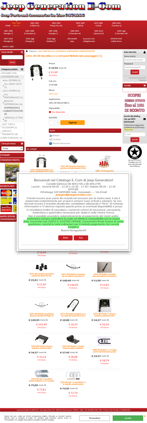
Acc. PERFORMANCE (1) (13, 91)
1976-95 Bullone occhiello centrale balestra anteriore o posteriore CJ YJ (104, 270)
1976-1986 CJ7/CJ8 (87, 24)
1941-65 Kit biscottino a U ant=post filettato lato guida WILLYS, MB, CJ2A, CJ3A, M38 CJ (41, 166)
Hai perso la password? (137, 73)
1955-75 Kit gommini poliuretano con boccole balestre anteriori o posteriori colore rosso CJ (104, 167)
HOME (7, 26)
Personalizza (94, 418)
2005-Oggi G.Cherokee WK (55, 32)
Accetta (128, 418)
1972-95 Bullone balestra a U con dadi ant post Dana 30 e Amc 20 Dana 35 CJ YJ (73, 310)
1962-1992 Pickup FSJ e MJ (55, 24)
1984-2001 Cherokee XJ (103, 24)
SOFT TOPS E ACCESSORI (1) (9, 121)
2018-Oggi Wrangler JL (87, 32)
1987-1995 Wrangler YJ (118, 24)
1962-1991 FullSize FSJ (39, 24)
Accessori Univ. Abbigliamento (134, 32)
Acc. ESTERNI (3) (12, 76)
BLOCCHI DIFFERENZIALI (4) (13, 98)
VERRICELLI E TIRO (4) (13, 114)
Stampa (55, 131)
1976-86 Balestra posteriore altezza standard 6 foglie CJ (41, 310)
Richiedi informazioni (61, 139)
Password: (128, 59)
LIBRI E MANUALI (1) (12, 133)
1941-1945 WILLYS (23, 24)
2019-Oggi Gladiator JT (102, 32)
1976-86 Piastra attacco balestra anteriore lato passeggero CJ (41, 342)
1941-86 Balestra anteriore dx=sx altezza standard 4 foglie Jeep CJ (73, 270)
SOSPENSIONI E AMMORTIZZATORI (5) (13, 106)
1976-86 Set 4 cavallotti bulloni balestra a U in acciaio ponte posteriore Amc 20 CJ (41, 375)
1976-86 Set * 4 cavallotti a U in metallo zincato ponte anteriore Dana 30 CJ (73, 378)
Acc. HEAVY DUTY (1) (13, 81)
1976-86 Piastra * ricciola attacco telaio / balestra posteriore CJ (73, 342)
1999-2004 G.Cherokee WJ (24, 32)
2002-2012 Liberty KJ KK (39, 32)
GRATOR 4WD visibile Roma (8, 40)
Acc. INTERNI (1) (12, 86)
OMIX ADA (53, 89)
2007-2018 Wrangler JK (71, 32)
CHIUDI (145, 416)
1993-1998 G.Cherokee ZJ (134, 24)
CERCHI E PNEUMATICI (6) (10, 128)
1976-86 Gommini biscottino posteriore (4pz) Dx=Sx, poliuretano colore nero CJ (41, 270)
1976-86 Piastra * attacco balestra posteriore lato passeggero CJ (104, 310)
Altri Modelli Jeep (118, 32)
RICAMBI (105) (9, 68)
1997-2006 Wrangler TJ (7, 32)
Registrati (142, 76)
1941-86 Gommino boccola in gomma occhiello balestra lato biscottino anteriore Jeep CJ (73, 162)
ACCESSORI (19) (10, 72)
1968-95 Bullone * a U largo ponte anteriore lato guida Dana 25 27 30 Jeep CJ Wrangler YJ (104, 346)
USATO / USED (23, 42)
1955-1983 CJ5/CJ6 (71, 24)
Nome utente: (130, 51)
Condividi (56, 135)
